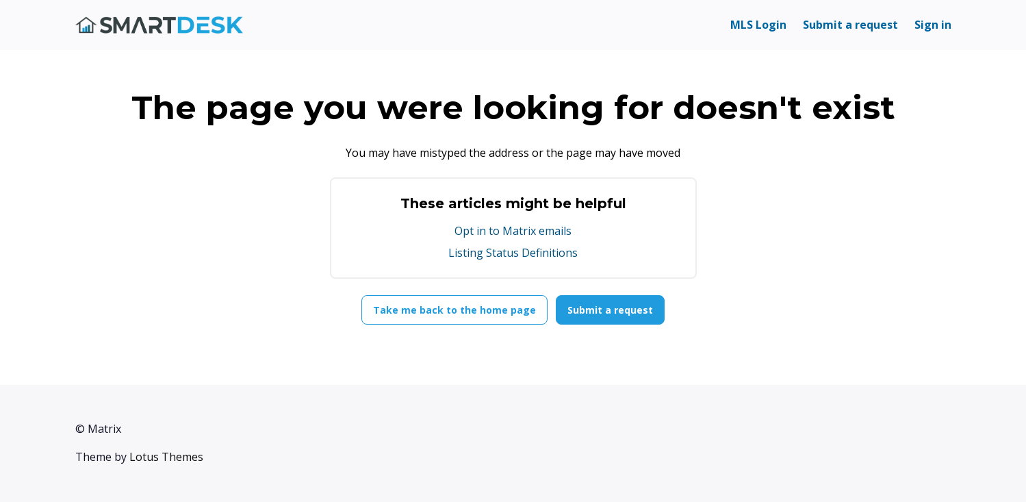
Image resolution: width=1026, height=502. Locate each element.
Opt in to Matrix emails (513, 230)
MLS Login (758, 24)
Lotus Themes (166, 456)
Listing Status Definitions (513, 252)
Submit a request (850, 24)
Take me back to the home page (454, 309)
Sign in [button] (932, 24)
